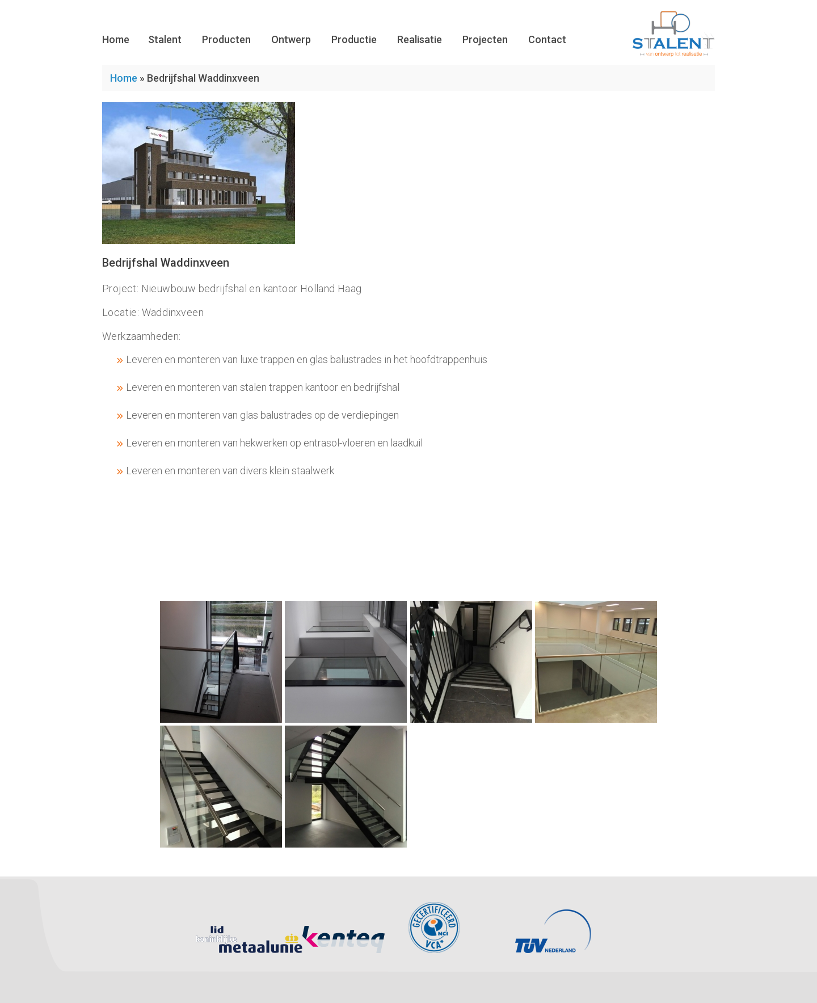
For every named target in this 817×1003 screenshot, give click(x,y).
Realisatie (419, 39)
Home (115, 39)
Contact (547, 39)
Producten (226, 39)
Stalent (165, 39)
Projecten (485, 39)
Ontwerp (291, 39)
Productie (354, 39)
